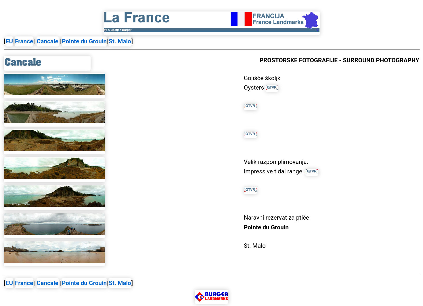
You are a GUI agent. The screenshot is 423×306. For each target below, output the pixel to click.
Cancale (47, 41)
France (24, 41)
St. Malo (120, 41)
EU (9, 41)
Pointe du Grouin (84, 41)
